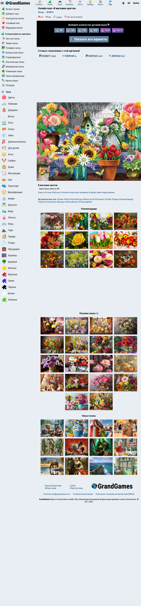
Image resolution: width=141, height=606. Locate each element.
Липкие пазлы (10, 43)
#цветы (41, 192)
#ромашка (83, 192)
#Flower (60, 199)
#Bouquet (61, 202)
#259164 (115, 56)
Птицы (8, 243)
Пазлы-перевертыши (13, 76)
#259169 (68, 56)
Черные (9, 287)
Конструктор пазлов (13, 18)
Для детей (10, 148)
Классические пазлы (13, 62)
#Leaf (92, 199)
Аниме (8, 198)
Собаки (8, 160)
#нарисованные (108, 192)
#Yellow (41, 202)
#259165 (92, 56)
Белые (8, 293)
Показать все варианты (89, 39)
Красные (9, 274)
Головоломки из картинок (16, 34)
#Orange (115, 199)
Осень (8, 129)
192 (82, 30)
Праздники (11, 249)
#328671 (45, 56)
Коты (7, 154)
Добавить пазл (10, 13)
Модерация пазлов (12, 28)
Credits (73, 587)
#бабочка (56, 192)
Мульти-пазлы (10, 80)
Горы (7, 230)
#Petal (72, 199)
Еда (7, 179)
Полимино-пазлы (11, 48)
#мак (99, 192)
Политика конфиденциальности (56, 595)
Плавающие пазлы (12, 71)
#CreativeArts (50, 202)
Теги (6, 92)
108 (70, 30)
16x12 (118, 30)
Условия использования (83, 595)
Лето (7, 122)
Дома (8, 167)
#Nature (86, 199)
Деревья (9, 261)
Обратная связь (76, 590)
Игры (7, 224)
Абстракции (11, 173)
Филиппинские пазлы (13, 66)
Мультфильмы (12, 192)
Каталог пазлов (10, 9)
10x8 (105, 30)
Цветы (8, 97)
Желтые (9, 268)
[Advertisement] (89, 81)
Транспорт (10, 186)
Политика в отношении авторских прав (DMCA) (115, 595)
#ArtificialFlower (71, 202)
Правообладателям (53, 587)
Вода (7, 211)
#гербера (92, 192)
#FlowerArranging (126, 199)
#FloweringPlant (85, 202)
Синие (8, 280)
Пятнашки (8, 85)
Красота (9, 205)
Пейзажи (9, 104)
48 (59, 30)
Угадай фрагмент (11, 57)
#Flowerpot (99, 199)
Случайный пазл (11, 23)
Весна (8, 116)
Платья (8, 217)
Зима (7, 135)
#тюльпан (64, 192)
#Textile (108, 199)
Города (8, 236)
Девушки (10, 110)
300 (93, 30)
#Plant (66, 199)
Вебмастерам (50, 590)
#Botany (79, 199)
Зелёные (9, 299)
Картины (9, 255)
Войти (136, 3)
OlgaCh (59, 17)
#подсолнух (74, 192)
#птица (48, 192)
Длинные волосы (14, 141)
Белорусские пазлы (12, 52)
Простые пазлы (11, 38)
